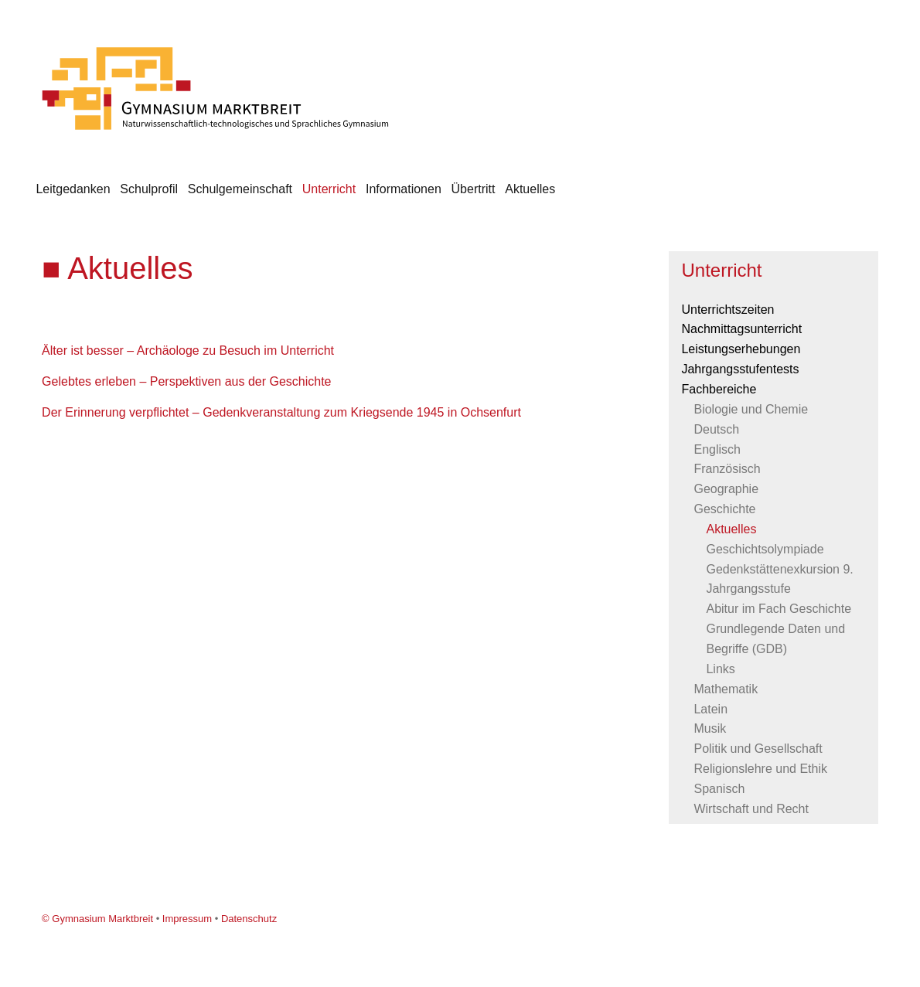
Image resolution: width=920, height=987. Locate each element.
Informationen (403, 189)
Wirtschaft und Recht (751, 808)
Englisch (716, 449)
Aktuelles (530, 189)
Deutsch (716, 429)
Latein (710, 709)
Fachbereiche (718, 389)
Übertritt (473, 189)
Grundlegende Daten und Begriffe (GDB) (775, 638)
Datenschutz (249, 918)
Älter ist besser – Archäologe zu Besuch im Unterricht (188, 350)
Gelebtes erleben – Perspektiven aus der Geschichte (186, 381)
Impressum (187, 918)
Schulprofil (149, 189)
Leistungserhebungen (740, 349)
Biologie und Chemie (750, 409)
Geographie (725, 488)
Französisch (726, 468)
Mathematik (725, 689)
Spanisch (719, 788)
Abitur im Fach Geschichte (778, 608)
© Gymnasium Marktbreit (97, 918)
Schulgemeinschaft (240, 189)
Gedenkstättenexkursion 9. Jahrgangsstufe (779, 579)
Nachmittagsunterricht (741, 328)
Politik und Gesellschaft (757, 748)
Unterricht (329, 189)
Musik (709, 728)
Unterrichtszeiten (727, 309)
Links (720, 669)
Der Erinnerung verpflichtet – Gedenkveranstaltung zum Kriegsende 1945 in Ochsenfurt (281, 412)
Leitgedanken (73, 189)
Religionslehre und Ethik (760, 768)
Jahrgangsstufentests (740, 369)
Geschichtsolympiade (764, 549)
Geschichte (724, 509)
